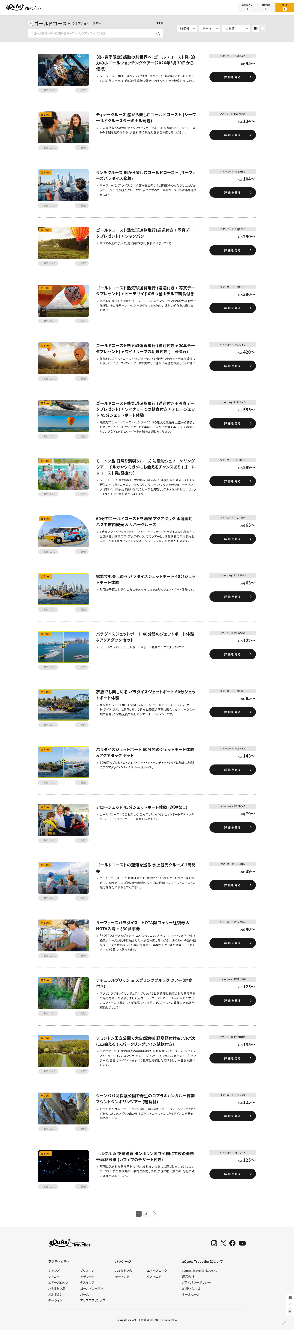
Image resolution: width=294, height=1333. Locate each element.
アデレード (87, 1279)
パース (84, 1297)
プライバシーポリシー (196, 1285)
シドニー (54, 1279)
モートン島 (122, 1279)
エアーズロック (58, 1285)
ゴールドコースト (91, 1291)
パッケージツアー (145, 7)
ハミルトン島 (56, 1291)
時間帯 (185, 28)
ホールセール (191, 1297)
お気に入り (247, 7)
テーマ (207, 28)
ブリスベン (87, 1273)
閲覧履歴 (266, 7)
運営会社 (188, 1279)
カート (284, 7)
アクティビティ (117, 7)
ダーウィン (55, 1303)
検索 (158, 33)
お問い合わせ (191, 1291)
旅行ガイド (171, 7)
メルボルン (55, 1297)
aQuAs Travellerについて (200, 1273)
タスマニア (87, 1285)
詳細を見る (233, 77)
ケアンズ (54, 1273)
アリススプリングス (93, 1303)
